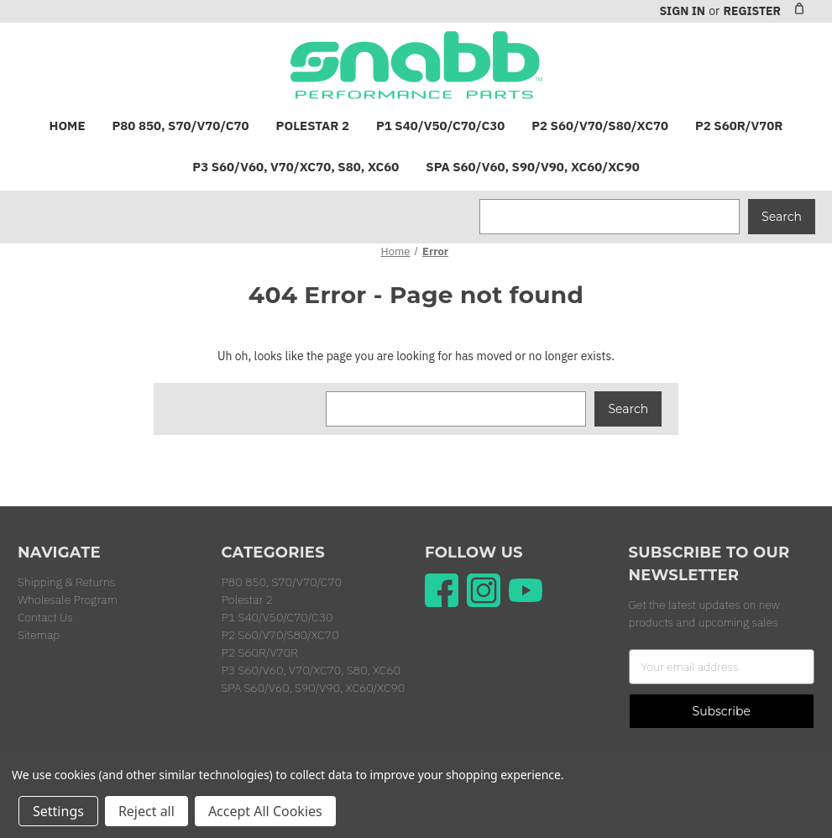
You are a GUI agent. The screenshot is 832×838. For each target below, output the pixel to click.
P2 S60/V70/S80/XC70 (599, 126)
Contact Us (45, 617)
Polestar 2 (312, 126)
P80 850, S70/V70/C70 (181, 126)
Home (68, 126)
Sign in (681, 10)
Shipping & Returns (66, 581)
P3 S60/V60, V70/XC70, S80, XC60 (295, 167)
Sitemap (39, 634)
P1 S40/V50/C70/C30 (440, 126)
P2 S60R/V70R (738, 126)
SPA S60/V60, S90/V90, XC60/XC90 (532, 167)
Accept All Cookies (265, 811)
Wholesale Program (68, 599)
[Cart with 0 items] (799, 8)
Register (752, 10)
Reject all (146, 811)
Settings (58, 811)
